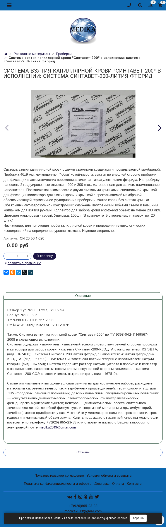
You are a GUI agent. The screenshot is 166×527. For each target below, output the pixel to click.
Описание (83, 295)
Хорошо (138, 518)
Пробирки (64, 53)
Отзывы (83, 452)
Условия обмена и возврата (109, 475)
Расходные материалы (32, 53)
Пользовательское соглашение (59, 475)
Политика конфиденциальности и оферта (57, 483)
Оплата (118, 483)
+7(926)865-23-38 (83, 505)
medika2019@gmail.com (57, 427)
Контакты (134, 483)
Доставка (102, 483)
